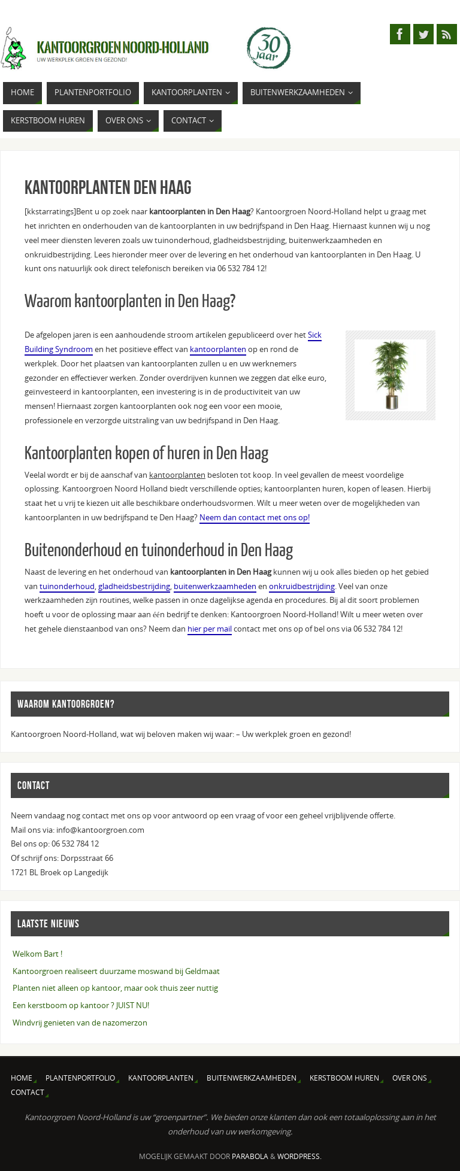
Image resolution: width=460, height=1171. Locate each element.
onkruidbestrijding (302, 586)
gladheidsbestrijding (134, 586)
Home (21, 1078)
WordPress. (299, 1156)
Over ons (409, 1078)
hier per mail (209, 628)
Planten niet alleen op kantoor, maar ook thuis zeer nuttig (115, 987)
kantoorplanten (218, 349)
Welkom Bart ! (37, 953)
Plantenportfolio (80, 1078)
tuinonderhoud (67, 586)
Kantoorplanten (160, 1078)
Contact (27, 1092)
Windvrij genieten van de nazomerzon (80, 1022)
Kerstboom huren (344, 1078)
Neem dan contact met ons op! (254, 517)
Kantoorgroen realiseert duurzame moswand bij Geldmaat (116, 971)
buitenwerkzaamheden (215, 586)
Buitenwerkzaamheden (251, 1078)
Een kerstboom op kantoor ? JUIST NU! (81, 1005)
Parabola (250, 1156)
